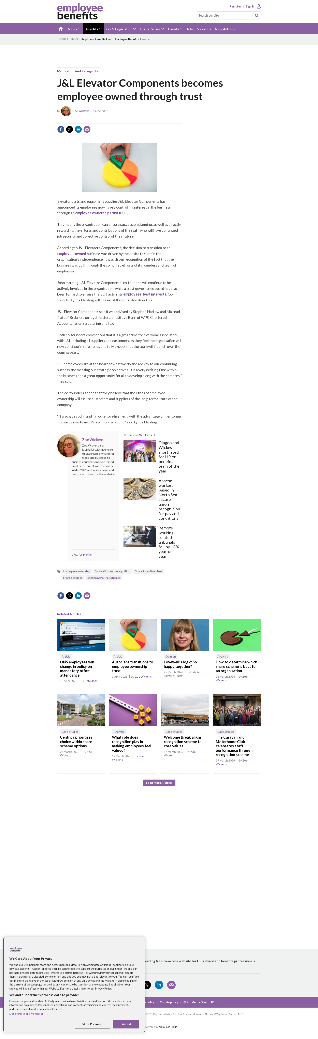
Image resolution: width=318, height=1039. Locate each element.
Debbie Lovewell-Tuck (182, 673)
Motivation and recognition (78, 71)
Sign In (250, 6)
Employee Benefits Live (96, 39)
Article (66, 656)
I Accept (125, 1024)
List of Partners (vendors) (26, 1013)
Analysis (222, 656)
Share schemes (73, 577)
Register (235, 6)
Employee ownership (76, 571)
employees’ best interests (144, 294)
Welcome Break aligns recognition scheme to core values (183, 741)
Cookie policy (169, 1002)
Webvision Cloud (167, 1026)
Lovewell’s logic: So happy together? (180, 664)
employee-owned (71, 253)
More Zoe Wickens (138, 435)
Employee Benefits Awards (132, 39)
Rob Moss (91, 680)
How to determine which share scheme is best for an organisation (236, 666)
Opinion (170, 656)
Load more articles (159, 782)
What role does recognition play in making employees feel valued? (131, 744)
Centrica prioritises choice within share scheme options (76, 741)
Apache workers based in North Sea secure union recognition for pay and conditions (169, 499)
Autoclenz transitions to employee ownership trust (132, 666)
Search (257, 15)
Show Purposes (92, 1024)
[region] (74, 985)
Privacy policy (145, 1002)
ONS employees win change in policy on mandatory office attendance (77, 668)
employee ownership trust (96, 213)
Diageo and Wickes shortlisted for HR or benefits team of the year (169, 456)
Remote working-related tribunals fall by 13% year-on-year (169, 542)
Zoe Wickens (81, 110)
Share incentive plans (148, 571)
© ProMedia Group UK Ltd (201, 1002)
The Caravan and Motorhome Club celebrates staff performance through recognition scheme (234, 746)
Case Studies (70, 731)
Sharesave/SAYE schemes (104, 577)
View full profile (82, 554)
